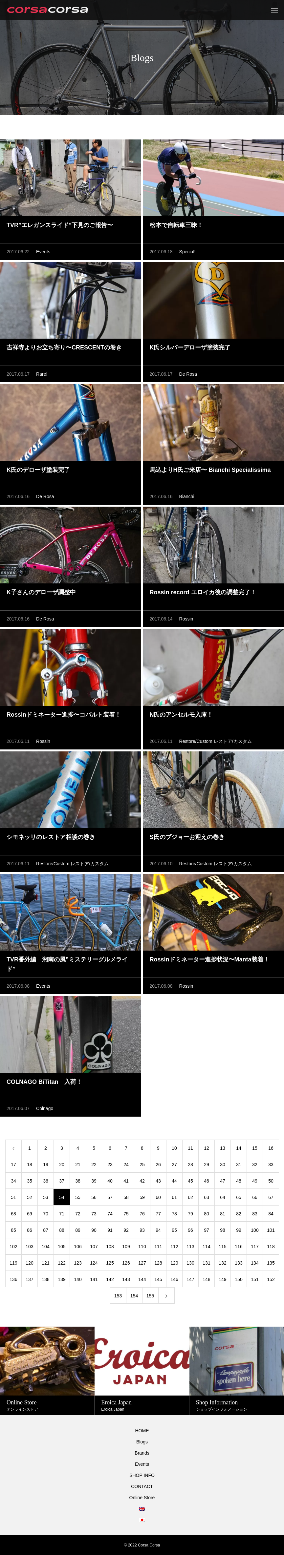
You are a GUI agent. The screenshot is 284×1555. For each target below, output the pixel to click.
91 (110, 1230)
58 (126, 1197)
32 (254, 1164)
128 (158, 1263)
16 (270, 1148)
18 (29, 1164)
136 (13, 1279)
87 (45, 1230)
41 (126, 1181)
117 (254, 1246)
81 (222, 1213)
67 (270, 1197)
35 (29, 1181)
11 (190, 1148)
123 (77, 1263)
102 (13, 1246)
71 (61, 1213)
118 (270, 1246)
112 (174, 1246)
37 (61, 1181)
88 (61, 1230)
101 (270, 1230)
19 (45, 1164)
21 (77, 1164)
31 (238, 1164)
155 (150, 1295)
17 (13, 1164)
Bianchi (186, 496)
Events (43, 251)
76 (142, 1213)
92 (126, 1230)
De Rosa (188, 374)
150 (238, 1279)
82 (238, 1213)
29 (206, 1164)
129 (174, 1263)
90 (94, 1230)
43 (158, 1181)
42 (142, 1181)
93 (142, 1230)
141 (94, 1279)
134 (254, 1263)
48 (238, 1181)
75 (126, 1213)
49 (254, 1181)
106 (77, 1246)
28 (190, 1164)
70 (45, 1213)
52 (29, 1197)
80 (206, 1213)
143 (126, 1279)
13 (222, 1148)
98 (222, 1230)
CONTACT (142, 1486)
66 (254, 1197)
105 (61, 1246)
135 (270, 1263)
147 (190, 1279)
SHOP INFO (142, 1475)
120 (29, 1263)
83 (254, 1213)
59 (142, 1197)
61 (174, 1197)
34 (13, 1181)
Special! (187, 251)
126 (126, 1263)
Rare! (41, 374)
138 (45, 1279)
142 (110, 1279)
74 (110, 1213)
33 (270, 1164)
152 (270, 1279)
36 (45, 1181)
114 (206, 1246)
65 (238, 1197)
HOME (142, 1430)
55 (77, 1197)
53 (45, 1197)
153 (118, 1295)
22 (94, 1164)
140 (77, 1279)
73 (94, 1213)
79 (190, 1213)
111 (158, 1246)
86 (29, 1230)
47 (222, 1181)
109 (126, 1246)
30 (222, 1164)
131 (206, 1263)
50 (270, 1181)
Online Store (142, 1497)
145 (158, 1279)
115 (222, 1246)
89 (77, 1230)
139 (61, 1279)
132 (222, 1263)
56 (94, 1197)
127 (142, 1263)
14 (238, 1148)
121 (45, 1263)
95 (174, 1230)
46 (206, 1181)
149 (222, 1279)
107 (94, 1246)
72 (77, 1213)
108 (110, 1246)
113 (190, 1246)
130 (190, 1263)
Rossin (186, 618)
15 (254, 1148)
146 (174, 1279)
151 (254, 1279)
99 (238, 1230)
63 (206, 1197)
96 (190, 1230)
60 (158, 1197)
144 (142, 1279)
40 (110, 1181)
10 (174, 1148)
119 (13, 1263)
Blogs (142, 1441)
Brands (142, 1453)
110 (142, 1246)
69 (29, 1213)
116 (238, 1246)
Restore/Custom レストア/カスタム (215, 741)
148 (206, 1279)
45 (190, 1181)
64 (222, 1197)
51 (13, 1197)
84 (270, 1213)
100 (254, 1230)
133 (238, 1263)
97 (206, 1230)
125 (110, 1263)
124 (94, 1263)
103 (29, 1246)
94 (158, 1230)
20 (61, 1164)
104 (45, 1246)
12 (206, 1148)
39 (94, 1181)
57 (110, 1197)
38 (77, 1181)
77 (158, 1213)
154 (134, 1295)
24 (126, 1164)
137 (29, 1279)
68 (13, 1213)
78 (174, 1213)
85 (13, 1230)
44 (174, 1181)
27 (174, 1164)
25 (142, 1164)
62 (190, 1197)
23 (110, 1164)
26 (158, 1164)
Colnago (44, 1108)
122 (61, 1263)
